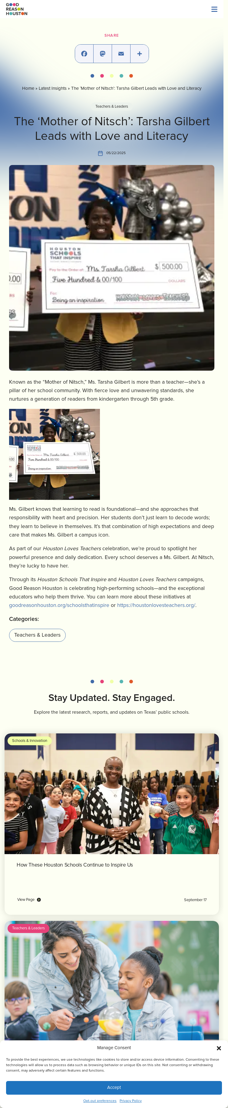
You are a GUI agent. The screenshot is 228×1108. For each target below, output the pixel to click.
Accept (114, 1087)
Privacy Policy (131, 1101)
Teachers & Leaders (111, 107)
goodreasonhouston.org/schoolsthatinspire (59, 605)
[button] (219, 1048)
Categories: (24, 619)
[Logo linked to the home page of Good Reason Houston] (16, 9)
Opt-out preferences (100, 1101)
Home (28, 88)
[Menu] (214, 9)
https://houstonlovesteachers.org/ (156, 605)
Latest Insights (53, 88)
